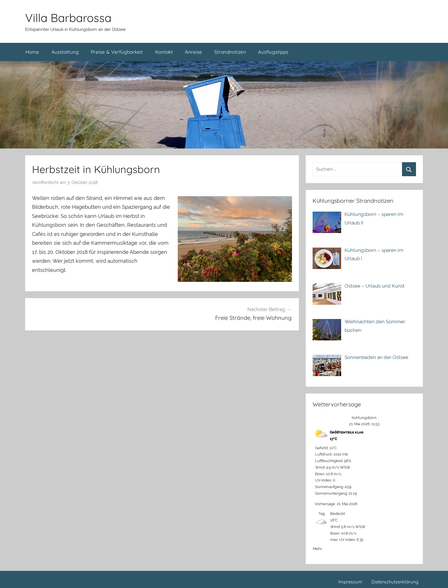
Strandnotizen (230, 52)
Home (32, 52)
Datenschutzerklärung (394, 582)
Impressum (350, 582)
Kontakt (164, 52)
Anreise (193, 52)
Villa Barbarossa (68, 18)
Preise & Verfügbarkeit (117, 52)
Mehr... (318, 548)
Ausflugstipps (273, 52)
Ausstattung (65, 52)
